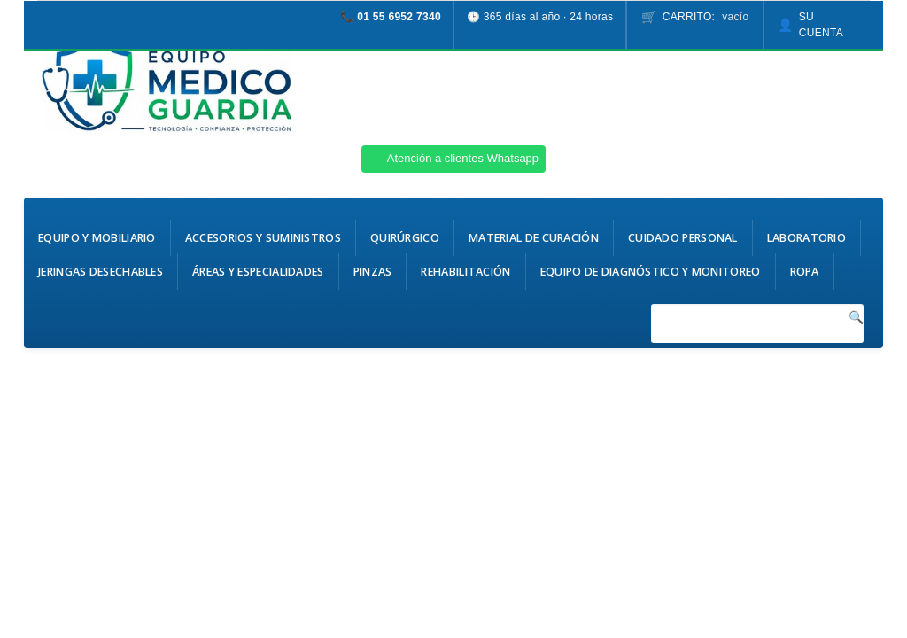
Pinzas (372, 271)
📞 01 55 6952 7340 (390, 17)
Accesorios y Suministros (263, 237)
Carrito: (706, 17)
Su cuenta (821, 25)
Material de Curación (534, 237)
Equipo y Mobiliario (97, 237)
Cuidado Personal (683, 237)
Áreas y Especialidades (258, 271)
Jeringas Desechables (100, 271)
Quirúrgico (404, 237)
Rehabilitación (465, 271)
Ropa (804, 271)
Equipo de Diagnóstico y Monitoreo (650, 271)
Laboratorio (806, 237)
